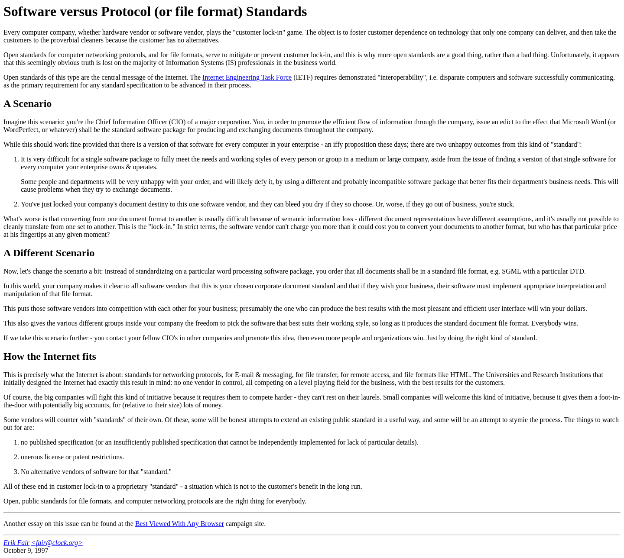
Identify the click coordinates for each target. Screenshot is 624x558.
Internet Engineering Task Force (247, 77)
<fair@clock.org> (57, 542)
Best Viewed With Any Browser (179, 523)
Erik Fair (16, 542)
